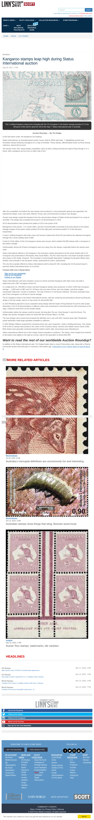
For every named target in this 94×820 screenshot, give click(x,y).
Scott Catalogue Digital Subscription (39, 776)
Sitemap (61, 809)
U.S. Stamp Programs (73, 762)
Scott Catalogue (27, 20)
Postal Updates (24, 784)
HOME (5, 36)
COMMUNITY (43, 807)
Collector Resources (49, 20)
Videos (24, 788)
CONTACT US (75, 13)
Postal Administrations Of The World (57, 775)
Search (88, 10)
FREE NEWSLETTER (37, 750)
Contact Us (40, 809)
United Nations (73, 771)
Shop (6, 25)
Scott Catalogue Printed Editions (40, 769)
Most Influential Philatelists (19, 28)
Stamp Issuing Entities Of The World (57, 767)
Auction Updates (24, 779)
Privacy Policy (50, 809)
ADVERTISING (66, 13)
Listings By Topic (74, 776)
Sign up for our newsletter (15, 273)
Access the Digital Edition (10, 774)
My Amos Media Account (11, 759)
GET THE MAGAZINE (14, 750)
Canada (73, 767)
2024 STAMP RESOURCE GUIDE (31, 28)
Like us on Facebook (13, 275)
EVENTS (53, 807)
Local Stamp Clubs (56, 759)
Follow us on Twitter (13, 277)
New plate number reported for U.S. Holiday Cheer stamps (23, 677)
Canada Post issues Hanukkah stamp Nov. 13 (18, 689)
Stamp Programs (71, 20)
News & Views (9, 20)
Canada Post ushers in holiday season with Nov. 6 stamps (22, 683)
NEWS (13, 36)
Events (54, 763)
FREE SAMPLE (88, 16)
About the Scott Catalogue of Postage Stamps (40, 762)
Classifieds (87, 763)
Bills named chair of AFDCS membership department (21, 670)
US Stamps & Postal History (25, 762)
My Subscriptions (10, 764)
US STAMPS (23, 36)
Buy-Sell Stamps (86, 759)
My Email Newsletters (9, 769)
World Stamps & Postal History (25, 771)
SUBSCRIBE (57, 13)
